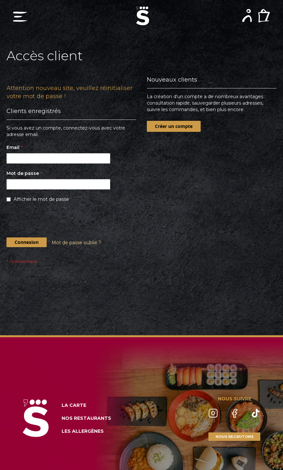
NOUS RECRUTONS (235, 436)
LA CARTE (74, 405)
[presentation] (55, 221)
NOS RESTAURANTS (86, 418)
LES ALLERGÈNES (83, 431)
